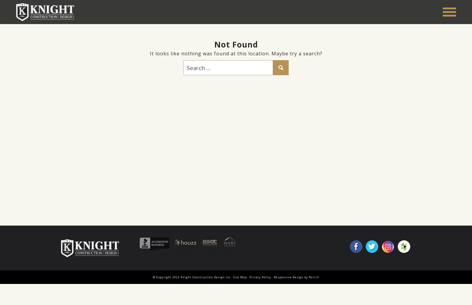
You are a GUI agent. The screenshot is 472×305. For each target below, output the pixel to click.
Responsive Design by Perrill (296, 277)
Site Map (240, 277)
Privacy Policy (260, 277)
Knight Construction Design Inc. (47, 12)
